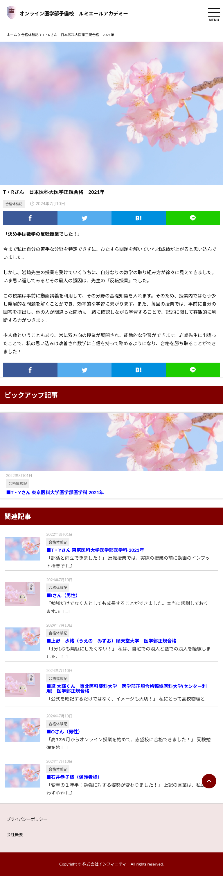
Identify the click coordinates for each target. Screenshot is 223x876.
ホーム (12, 35)
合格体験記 (30, 35)
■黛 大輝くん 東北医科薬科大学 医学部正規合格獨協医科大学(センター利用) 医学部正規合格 (126, 688)
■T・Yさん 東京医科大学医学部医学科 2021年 (55, 492)
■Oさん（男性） (64, 731)
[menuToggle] (214, 12)
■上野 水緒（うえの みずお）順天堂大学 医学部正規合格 (116, 641)
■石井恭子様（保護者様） (74, 777)
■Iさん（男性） (63, 595)
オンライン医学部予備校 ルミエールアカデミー (73, 13)
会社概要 (15, 834)
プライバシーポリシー (27, 819)
